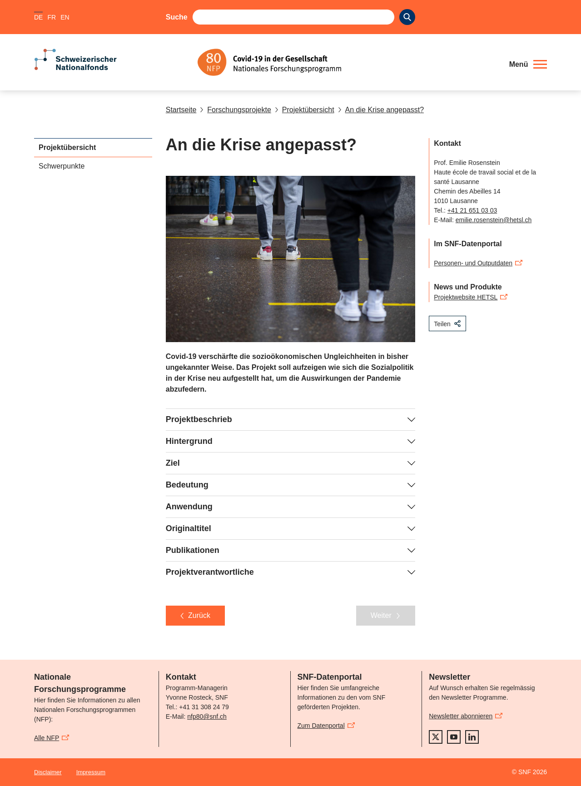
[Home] (347, 62)
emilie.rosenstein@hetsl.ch (494, 220)
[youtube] (454, 737)
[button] (528, 64)
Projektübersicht (304, 110)
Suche (177, 17)
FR (51, 17)
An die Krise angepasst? (381, 110)
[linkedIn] (472, 737)
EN (64, 17)
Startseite (181, 110)
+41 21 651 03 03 (472, 210)
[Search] (407, 17)
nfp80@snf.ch (207, 716)
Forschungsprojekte (235, 110)
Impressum (90, 772)
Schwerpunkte (61, 166)
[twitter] (435, 737)
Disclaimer (48, 772)
